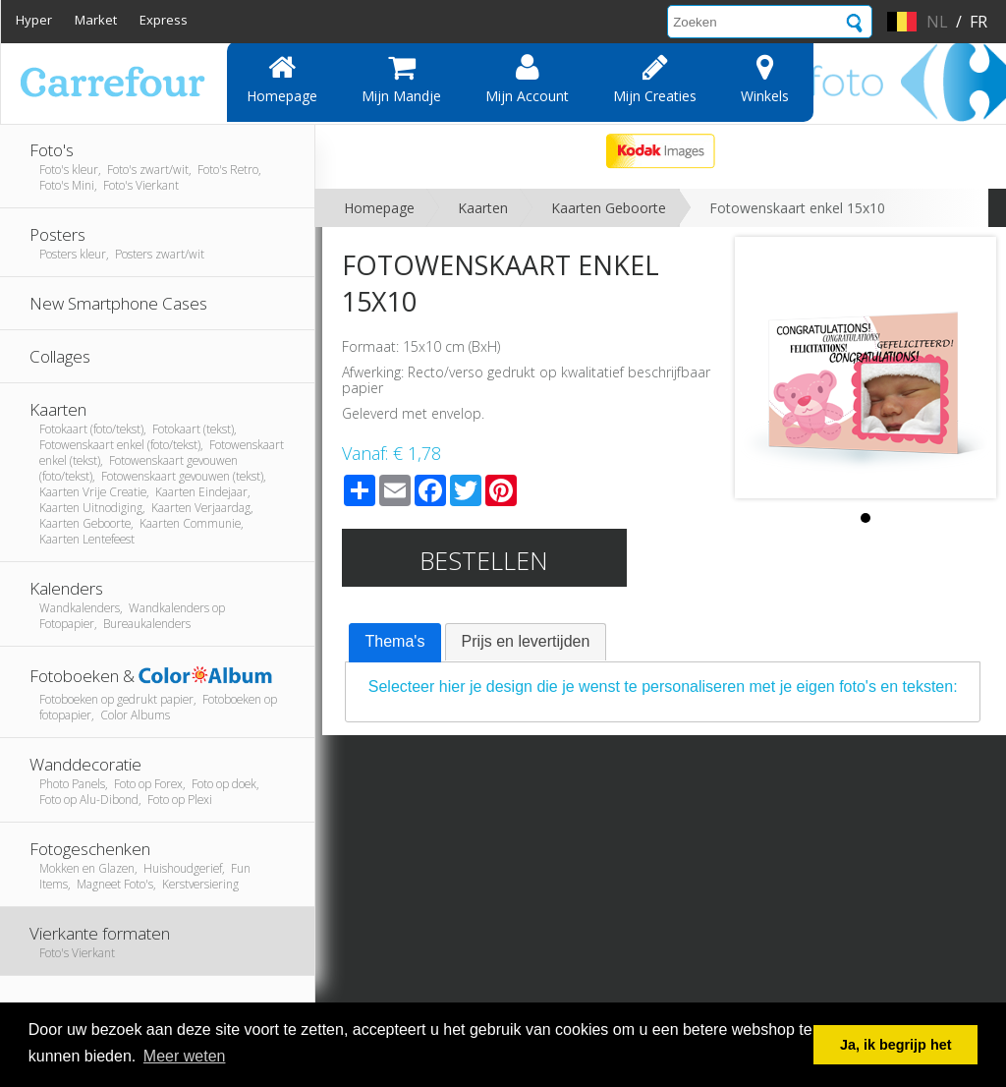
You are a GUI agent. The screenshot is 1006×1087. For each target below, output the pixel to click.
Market (96, 20)
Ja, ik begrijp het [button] (896, 1045)
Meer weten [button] (184, 1056)
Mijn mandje (401, 78)
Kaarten (483, 208)
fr (978, 21)
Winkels (765, 78)
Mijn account (527, 78)
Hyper (34, 20)
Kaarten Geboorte (608, 208)
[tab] (395, 642)
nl (937, 21)
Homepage (282, 78)
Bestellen (483, 560)
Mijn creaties (655, 78)
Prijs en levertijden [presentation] (526, 641)
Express (164, 20)
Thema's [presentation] (395, 641)
